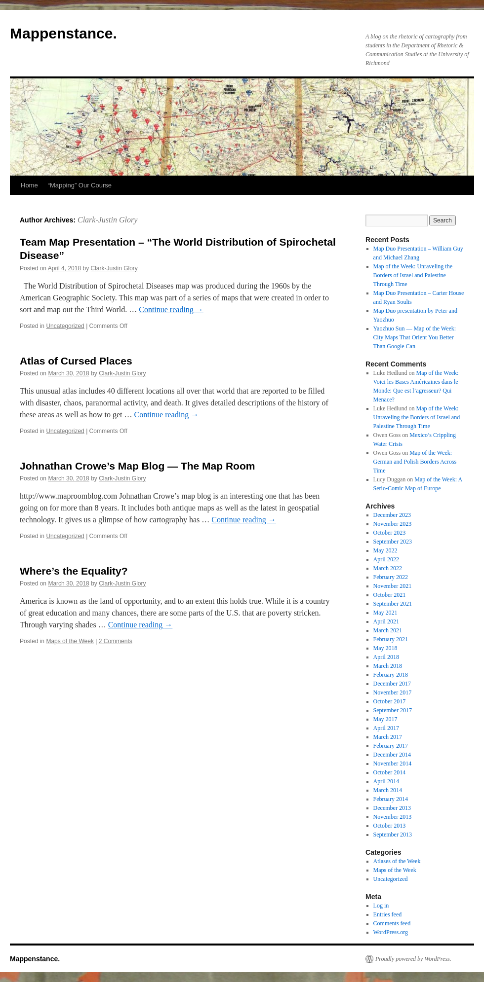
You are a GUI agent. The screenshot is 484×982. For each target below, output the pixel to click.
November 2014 (392, 763)
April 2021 (386, 621)
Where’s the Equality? (74, 571)
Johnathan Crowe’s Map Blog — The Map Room (137, 466)
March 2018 (387, 665)
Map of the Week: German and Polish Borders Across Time (415, 461)
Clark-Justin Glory (107, 220)
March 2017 (387, 736)
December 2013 (392, 807)
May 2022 (385, 550)
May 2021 (385, 612)
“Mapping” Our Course (80, 185)
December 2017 (392, 683)
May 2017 (385, 719)
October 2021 (389, 594)
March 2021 (387, 630)
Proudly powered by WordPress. (413, 958)
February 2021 (390, 639)
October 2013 (389, 825)
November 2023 (392, 523)
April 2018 (386, 657)
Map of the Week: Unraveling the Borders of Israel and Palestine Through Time (412, 275)
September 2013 (392, 834)
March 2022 (387, 568)
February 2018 (390, 674)
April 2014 (386, 781)
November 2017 (392, 692)
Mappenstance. (63, 33)
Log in (381, 905)
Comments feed (392, 923)
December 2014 (392, 754)
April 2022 (386, 559)
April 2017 (386, 728)
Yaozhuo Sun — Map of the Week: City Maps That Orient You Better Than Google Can (414, 337)
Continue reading (171, 309)
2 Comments (115, 641)
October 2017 (389, 701)
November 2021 (392, 585)
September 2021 (392, 603)
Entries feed (387, 914)
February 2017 (390, 745)
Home (29, 185)
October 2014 (389, 772)
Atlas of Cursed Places (76, 360)
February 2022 (390, 577)
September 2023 (392, 541)
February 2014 (390, 799)
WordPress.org (390, 932)
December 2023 (392, 514)
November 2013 (392, 816)
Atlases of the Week (397, 861)
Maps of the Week (70, 641)
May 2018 (385, 648)
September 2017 (392, 710)
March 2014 (387, 790)
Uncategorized (65, 326)
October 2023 (389, 532)
